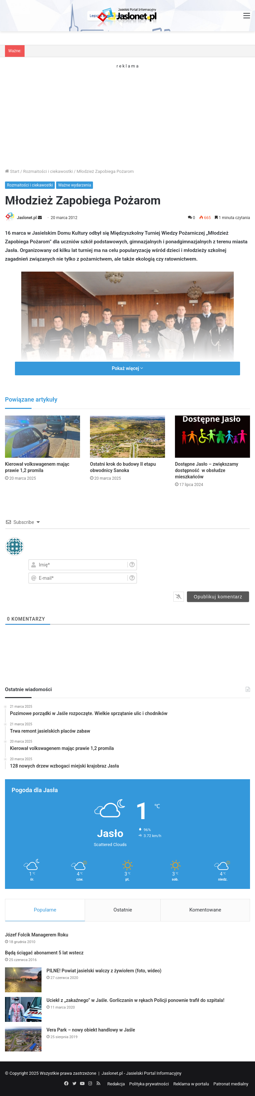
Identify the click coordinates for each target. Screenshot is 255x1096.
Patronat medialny (230, 1083)
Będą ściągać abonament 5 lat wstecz (44, 952)
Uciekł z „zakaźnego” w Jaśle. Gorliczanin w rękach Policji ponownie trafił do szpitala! (135, 1000)
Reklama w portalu (191, 1083)
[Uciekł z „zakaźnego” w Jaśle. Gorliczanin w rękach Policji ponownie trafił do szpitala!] (23, 1009)
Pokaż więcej (127, 368)
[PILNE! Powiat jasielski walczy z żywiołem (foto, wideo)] (23, 979)
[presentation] (209, 570)
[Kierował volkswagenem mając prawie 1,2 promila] (42, 437)
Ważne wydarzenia (74, 185)
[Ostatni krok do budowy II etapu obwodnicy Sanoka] (127, 437)
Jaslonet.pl (27, 217)
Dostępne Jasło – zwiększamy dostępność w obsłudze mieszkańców (206, 470)
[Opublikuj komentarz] (218, 596)
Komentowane (205, 910)
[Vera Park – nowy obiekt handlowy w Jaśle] (23, 1039)
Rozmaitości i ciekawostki (48, 171)
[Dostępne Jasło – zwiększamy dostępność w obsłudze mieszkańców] (212, 437)
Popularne (45, 910)
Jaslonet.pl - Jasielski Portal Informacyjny (142, 1073)
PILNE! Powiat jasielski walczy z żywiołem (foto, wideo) (103, 970)
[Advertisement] (127, 114)
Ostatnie (123, 910)
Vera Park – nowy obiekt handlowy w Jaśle (90, 1030)
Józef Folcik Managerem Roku (36, 934)
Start (12, 171)
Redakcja (116, 1083)
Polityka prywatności (149, 1083)
